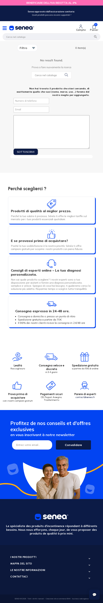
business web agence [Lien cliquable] (80, 599)
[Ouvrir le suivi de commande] (94, 595)
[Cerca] (51, 36)
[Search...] (51, 75)
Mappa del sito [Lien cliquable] (21, 563)
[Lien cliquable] (81, 28)
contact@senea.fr (85, 397)
